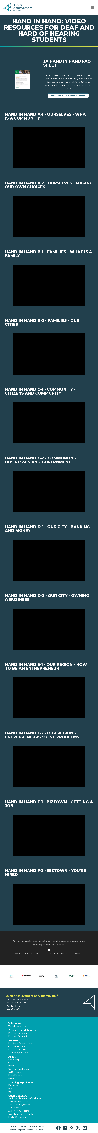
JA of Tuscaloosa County (20, 1114)
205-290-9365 (13, 1009)
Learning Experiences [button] (21, 1082)
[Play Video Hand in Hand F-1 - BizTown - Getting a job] (49, 835)
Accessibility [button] (14, 1130)
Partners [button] (13, 1040)
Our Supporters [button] (16, 1046)
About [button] (12, 1057)
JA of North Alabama (18, 1111)
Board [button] (11, 1066)
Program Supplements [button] (20, 1033)
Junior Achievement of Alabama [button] (24, 1098)
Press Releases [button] (15, 1075)
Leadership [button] (14, 1059)
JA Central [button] (39, 1130)
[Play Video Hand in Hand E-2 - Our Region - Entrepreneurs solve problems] (49, 766)
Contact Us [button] (13, 1006)
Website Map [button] (27, 1130)
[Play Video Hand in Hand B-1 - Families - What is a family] (49, 285)
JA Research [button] (14, 1072)
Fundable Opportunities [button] (20, 1043)
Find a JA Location (17, 1117)
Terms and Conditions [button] (18, 1126)
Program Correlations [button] (19, 1036)
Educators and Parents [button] (22, 1030)
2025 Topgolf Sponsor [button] (19, 1052)
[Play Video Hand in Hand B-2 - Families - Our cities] (49, 354)
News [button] (11, 1078)
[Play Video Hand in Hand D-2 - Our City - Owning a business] (49, 629)
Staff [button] (10, 1062)
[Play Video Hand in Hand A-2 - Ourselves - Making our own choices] (49, 216)
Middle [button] (11, 1088)
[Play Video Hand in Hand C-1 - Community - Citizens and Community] (49, 422)
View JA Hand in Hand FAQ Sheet (70, 95)
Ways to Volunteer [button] (17, 1026)
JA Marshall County (18, 1101)
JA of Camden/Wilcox (19, 1104)
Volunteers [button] (14, 1023)
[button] (59, 1128)
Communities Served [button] (19, 1069)
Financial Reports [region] (17, 1049)
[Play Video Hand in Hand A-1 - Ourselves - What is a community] (49, 147)
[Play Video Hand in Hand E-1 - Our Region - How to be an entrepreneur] (49, 698)
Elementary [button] (14, 1085)
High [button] (10, 1091)
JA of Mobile (14, 1108)
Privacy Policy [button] (36, 1126)
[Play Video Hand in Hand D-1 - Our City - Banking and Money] (49, 560)
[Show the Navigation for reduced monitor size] (92, 7)
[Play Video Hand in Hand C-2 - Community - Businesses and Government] (49, 491)
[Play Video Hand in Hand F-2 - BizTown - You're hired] (49, 904)
